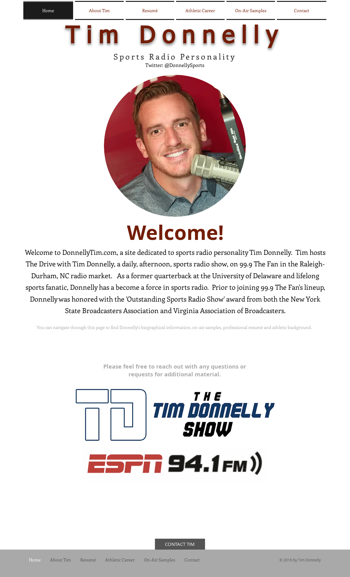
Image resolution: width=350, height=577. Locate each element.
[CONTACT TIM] (180, 544)
